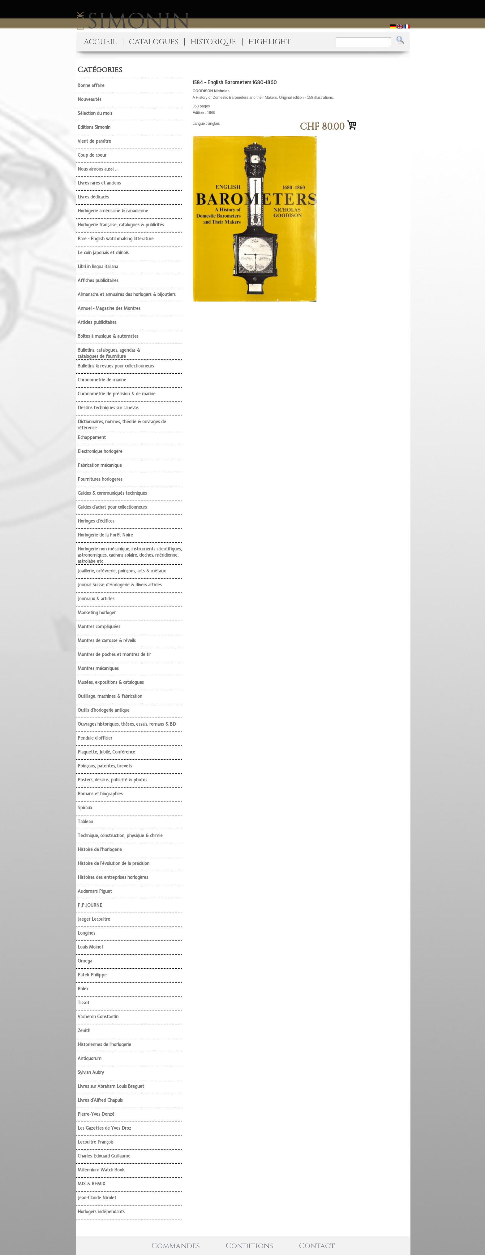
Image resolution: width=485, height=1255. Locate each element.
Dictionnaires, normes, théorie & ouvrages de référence (122, 425)
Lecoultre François (96, 1142)
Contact (317, 1246)
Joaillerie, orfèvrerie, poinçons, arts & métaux (122, 571)
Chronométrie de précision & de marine (117, 394)
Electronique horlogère (100, 451)
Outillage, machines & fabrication (110, 696)
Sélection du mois (95, 113)
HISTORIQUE (213, 42)
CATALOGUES (153, 42)
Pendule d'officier (95, 738)
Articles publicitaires (97, 322)
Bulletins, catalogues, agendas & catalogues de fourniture (109, 353)
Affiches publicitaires (98, 280)
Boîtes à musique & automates (108, 336)
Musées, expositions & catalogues (111, 682)
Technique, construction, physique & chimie (120, 835)
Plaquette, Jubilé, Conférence (106, 752)
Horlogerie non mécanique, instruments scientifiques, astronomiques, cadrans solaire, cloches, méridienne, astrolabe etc (130, 555)
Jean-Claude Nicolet (97, 1198)
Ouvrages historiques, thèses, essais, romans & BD (127, 724)
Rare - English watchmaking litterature (116, 238)
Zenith (84, 1030)
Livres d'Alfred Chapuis (100, 1100)
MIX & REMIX (91, 1184)
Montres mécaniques (98, 668)
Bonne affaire (91, 85)
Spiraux (85, 807)
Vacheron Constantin (98, 1016)
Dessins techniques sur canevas (108, 407)
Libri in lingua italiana (98, 266)
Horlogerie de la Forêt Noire (105, 535)
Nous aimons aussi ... (98, 169)
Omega (85, 961)
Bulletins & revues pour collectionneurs (116, 366)
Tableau (85, 821)
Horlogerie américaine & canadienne (113, 211)
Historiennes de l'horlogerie (104, 1044)
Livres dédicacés (93, 197)
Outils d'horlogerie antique (104, 710)
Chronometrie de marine (102, 380)
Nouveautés (89, 99)
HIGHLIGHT (269, 42)
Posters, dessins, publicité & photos (112, 780)
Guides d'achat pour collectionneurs (112, 507)
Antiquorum (89, 1058)
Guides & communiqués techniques (112, 493)
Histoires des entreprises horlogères (113, 877)
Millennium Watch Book (101, 1170)
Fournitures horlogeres (100, 479)
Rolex (83, 989)
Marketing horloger (97, 612)
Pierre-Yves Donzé (96, 1114)
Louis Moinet (90, 947)
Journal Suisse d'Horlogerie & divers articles (120, 585)
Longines (86, 933)
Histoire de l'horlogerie (100, 849)
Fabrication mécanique (100, 465)
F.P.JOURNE (90, 905)
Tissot (83, 1002)
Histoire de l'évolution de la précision (113, 863)
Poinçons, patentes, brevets (105, 766)
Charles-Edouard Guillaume (104, 1156)
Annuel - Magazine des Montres (109, 308)
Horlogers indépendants (101, 1211)
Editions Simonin (94, 127)
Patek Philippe (92, 975)
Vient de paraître (94, 141)
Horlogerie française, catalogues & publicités (121, 225)
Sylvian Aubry (91, 1072)
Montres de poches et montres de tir (114, 654)
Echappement (92, 437)
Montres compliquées (99, 626)
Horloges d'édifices (96, 521)
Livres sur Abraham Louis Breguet (111, 1086)
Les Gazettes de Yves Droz (104, 1128)
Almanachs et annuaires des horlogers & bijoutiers (127, 294)
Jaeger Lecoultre (94, 919)
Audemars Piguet (95, 891)
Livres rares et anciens (99, 183)
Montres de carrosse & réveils (107, 640)
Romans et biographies (100, 794)
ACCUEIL (100, 42)
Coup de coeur (92, 155)
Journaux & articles (96, 598)
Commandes (176, 1246)
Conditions (249, 1246)
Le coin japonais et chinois (103, 252)
